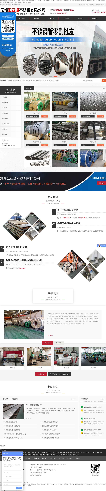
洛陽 (97, 452)
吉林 (54, 455)
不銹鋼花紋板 (44, 80)
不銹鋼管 (22, 80)
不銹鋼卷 (64, 113)
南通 (47, 452)
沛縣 (71, 455)
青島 (87, 452)
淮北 (26, 455)
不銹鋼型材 (29, 80)
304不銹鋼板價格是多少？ (34, 405)
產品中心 (36, 18)
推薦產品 (29, 88)
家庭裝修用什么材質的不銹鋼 (50, 426)
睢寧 (64, 455)
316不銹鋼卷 (36, 113)
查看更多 (41, 374)
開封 (101, 452)
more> (103, 88)
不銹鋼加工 (57, 80)
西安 (47, 455)
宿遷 (64, 452)
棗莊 (84, 452)
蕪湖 (37, 455)
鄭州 (94, 452)
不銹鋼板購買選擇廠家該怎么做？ (93, 408)
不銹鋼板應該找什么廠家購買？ (92, 430)
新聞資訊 (80, 18)
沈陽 (44, 455)
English (86, 4)
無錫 (61, 452)
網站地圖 (103, 4)
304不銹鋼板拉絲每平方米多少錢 (13, 438)
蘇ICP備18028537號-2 (36, 475)
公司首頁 (27, 458)
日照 (81, 452)
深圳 (74, 452)
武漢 (1, 455)
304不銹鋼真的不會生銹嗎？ (50, 430)
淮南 (34, 455)
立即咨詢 (101, 183)
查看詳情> (29, 418)
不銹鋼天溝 (36, 80)
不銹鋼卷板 (16, 80)
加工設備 (51, 18)
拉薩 (61, 455)
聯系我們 (95, 18)
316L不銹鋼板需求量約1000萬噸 (51, 434)
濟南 (77, 452)
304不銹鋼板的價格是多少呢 (12, 426)
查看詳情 (45, 116)
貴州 (26, 452)
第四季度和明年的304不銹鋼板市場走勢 (15, 434)
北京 (1, 452)
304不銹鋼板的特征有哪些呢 (12, 430)
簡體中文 (92, 4)
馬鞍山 (30, 455)
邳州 (77, 455)
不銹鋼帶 (51, 80)
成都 (40, 455)
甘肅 (29, 452)
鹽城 (39, 452)
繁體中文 (98, 4)
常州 (54, 452)
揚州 (36, 452)
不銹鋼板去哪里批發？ (90, 419)
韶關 (71, 452)
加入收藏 (81, 4)
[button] (50, 76)
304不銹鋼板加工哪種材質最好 (50, 438)
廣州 (67, 452)
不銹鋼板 (9, 80)
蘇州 (50, 452)
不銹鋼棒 (64, 142)
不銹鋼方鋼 (93, 142)
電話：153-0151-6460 (32, 116)
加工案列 (66, 18)
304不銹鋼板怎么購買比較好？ (50, 422)
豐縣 (67, 455)
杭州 (91, 452)
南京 (32, 452)
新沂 (74, 455)
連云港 (43, 452)
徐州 (57, 452)
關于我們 (22, 18)
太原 (57, 455)
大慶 (50, 455)
